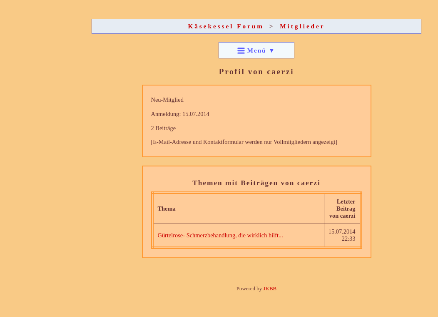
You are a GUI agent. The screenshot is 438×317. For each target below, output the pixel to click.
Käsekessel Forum (226, 26)
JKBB (270, 288)
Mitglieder (302, 26)
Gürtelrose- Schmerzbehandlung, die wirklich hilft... (220, 235)
